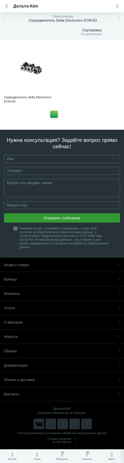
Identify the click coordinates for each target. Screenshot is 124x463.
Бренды (62, 279)
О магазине (62, 322)
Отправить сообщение (61, 218)
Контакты (62, 394)
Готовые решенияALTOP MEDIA (62, 440)
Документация (62, 365)
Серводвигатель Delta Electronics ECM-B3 (27, 99)
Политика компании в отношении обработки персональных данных (62, 433)
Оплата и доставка (62, 380)
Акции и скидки (62, 265)
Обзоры (62, 351)
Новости (62, 337)
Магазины (62, 293)
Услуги (62, 308)
